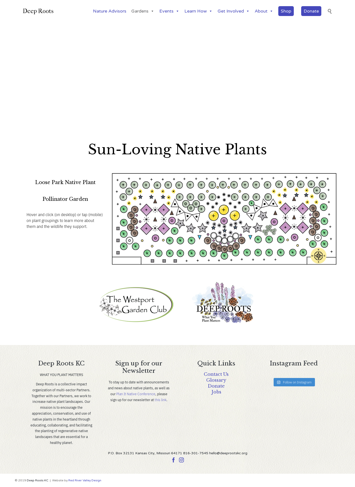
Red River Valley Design (84, 480)
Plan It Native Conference (135, 393)
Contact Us (216, 374)
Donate (311, 11)
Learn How (198, 11)
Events (169, 11)
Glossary (216, 380)
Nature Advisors (109, 11)
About (264, 11)
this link (160, 399)
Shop (286, 11)
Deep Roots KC (37, 480)
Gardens (142, 11)
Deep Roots (38, 11)
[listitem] (140, 204)
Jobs (216, 392)
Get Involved (234, 11)
